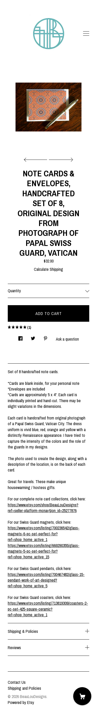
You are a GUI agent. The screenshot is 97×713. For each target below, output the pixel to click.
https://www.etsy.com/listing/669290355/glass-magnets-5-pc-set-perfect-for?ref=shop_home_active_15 (43, 551)
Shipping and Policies (24, 688)
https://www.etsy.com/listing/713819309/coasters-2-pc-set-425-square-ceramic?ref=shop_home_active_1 (48, 609)
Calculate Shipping (48, 269)
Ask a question (67, 339)
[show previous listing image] (37, 158)
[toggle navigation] (86, 33)
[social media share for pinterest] (45, 337)
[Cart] (82, 696)
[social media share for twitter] (33, 337)
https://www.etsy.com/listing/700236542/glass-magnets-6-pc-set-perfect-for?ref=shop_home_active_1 (43, 533)
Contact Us (17, 682)
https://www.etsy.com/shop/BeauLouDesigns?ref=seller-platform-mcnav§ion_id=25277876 (43, 507)
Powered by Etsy (21, 702)
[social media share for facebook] (20, 337)
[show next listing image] (60, 158)
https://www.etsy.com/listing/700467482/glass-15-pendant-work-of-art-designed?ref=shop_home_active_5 (46, 580)
